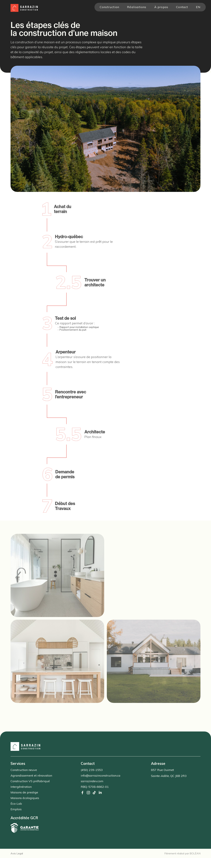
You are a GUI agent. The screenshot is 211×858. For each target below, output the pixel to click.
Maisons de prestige (24, 792)
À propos (161, 7)
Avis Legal (17, 853)
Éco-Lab (16, 803)
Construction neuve (24, 770)
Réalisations (136, 7)
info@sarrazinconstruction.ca (100, 775)
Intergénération (21, 787)
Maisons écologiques (25, 798)
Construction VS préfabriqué (30, 781)
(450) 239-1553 (92, 770)
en (198, 7)
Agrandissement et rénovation (31, 775)
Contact (182, 7)
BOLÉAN (195, 853)
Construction (109, 7)
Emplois (16, 809)
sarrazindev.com (92, 781)
